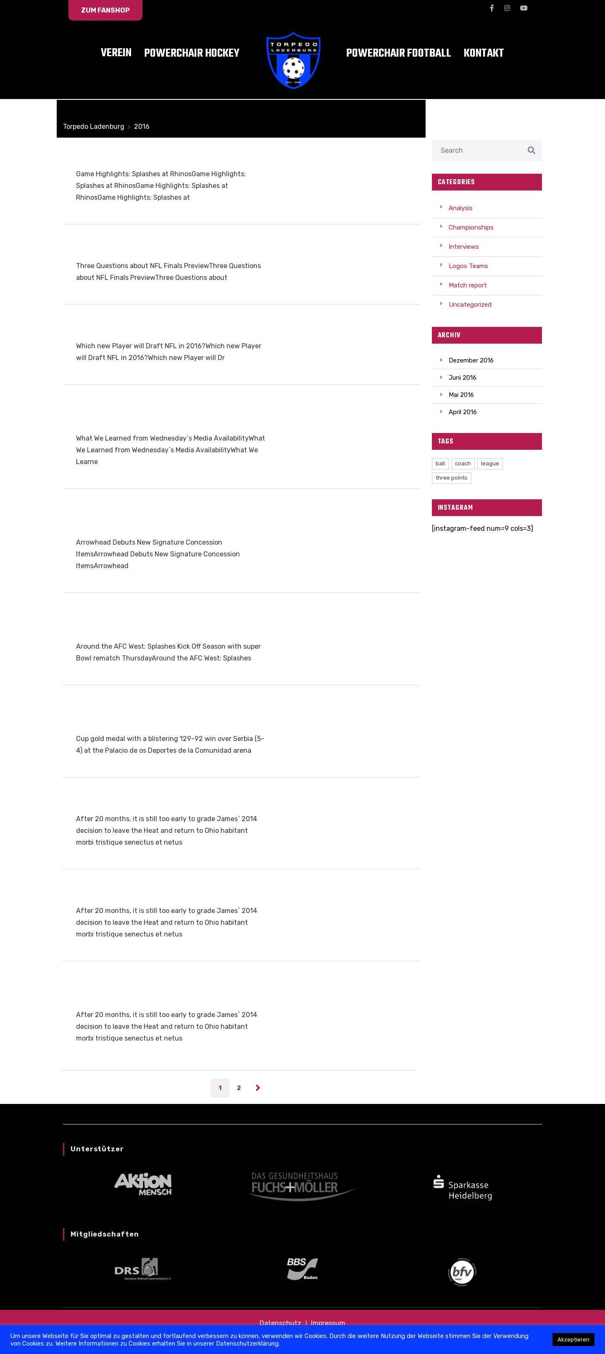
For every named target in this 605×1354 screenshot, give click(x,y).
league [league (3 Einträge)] (490, 463)
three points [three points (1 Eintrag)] (452, 478)
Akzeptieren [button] (573, 1339)
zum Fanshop (105, 10)
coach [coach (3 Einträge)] (463, 463)
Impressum (328, 1323)
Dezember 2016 (471, 360)
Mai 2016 (461, 395)
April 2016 (463, 412)
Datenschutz (280, 1323)
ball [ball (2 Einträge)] (440, 463)
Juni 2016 (462, 377)
